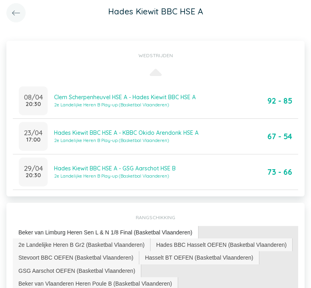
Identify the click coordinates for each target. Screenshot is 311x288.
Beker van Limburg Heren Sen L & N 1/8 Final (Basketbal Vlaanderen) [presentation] (105, 232)
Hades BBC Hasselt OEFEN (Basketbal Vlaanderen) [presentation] (221, 245)
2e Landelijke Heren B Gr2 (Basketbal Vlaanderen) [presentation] (81, 245)
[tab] (106, 232)
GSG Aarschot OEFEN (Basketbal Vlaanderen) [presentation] (76, 271)
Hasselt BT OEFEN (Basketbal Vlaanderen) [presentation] (199, 257)
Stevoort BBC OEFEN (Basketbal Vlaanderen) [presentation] (75, 257)
